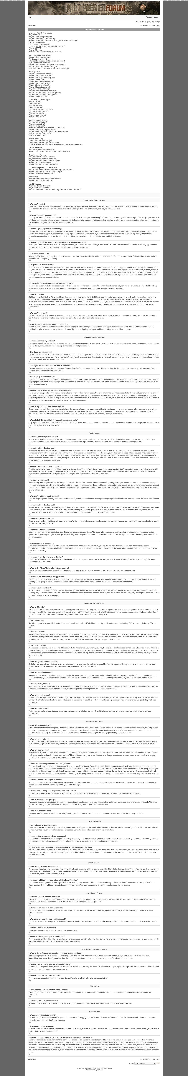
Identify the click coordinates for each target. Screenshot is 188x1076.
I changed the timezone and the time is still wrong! (47, 61)
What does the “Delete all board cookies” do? (45, 52)
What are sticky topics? (37, 113)
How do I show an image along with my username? (47, 65)
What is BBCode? (35, 102)
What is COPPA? (35, 48)
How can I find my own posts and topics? (43, 164)
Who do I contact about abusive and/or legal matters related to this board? (55, 190)
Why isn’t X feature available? (39, 188)
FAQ (31, 17)
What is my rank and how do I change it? (43, 67)
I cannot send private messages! (40, 141)
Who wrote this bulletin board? (39, 186)
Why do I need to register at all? (40, 37)
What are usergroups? (37, 126)
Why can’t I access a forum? (39, 85)
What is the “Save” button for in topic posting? (45, 93)
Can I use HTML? (35, 104)
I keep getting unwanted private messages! (44, 143)
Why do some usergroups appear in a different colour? (48, 132)
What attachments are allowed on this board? (45, 179)
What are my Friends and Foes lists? (42, 150)
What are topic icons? (36, 117)
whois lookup (64, 1042)
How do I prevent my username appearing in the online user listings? (53, 40)
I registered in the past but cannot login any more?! (47, 46)
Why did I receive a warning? (39, 89)
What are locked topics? (37, 115)
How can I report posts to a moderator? (43, 91)
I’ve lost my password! (37, 42)
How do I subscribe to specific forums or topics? (46, 172)
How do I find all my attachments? (41, 181)
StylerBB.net (99, 1069)
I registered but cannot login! (39, 44)
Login (156, 17)
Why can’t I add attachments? (39, 87)
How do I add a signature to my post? (42, 78)
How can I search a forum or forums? (42, 157)
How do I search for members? (40, 163)
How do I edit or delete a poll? (39, 83)
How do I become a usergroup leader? (42, 130)
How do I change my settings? (39, 57)
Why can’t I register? (36, 50)
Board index (32, 25)
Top (30, 211)
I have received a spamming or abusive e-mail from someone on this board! (56, 144)
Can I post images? (36, 107)
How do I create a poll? (37, 79)
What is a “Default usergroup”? (40, 133)
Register (149, 17)
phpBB (85, 1068)
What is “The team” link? (37, 135)
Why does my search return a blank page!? (44, 161)
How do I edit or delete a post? (40, 76)
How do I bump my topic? (38, 96)
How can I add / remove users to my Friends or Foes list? (49, 152)
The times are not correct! (38, 59)
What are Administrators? (38, 122)
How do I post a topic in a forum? (40, 74)
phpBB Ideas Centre (133, 1029)
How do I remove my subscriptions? (41, 173)
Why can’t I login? (35, 35)
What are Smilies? (35, 105)
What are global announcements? (41, 109)
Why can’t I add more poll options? (41, 81)
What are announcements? (38, 111)
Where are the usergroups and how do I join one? (46, 128)
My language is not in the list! (39, 63)
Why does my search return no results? (43, 159)
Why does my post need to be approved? (43, 95)
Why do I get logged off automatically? (42, 39)
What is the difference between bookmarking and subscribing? (51, 170)
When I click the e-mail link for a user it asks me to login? (49, 68)
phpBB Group (93, 1017)
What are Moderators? (37, 124)
